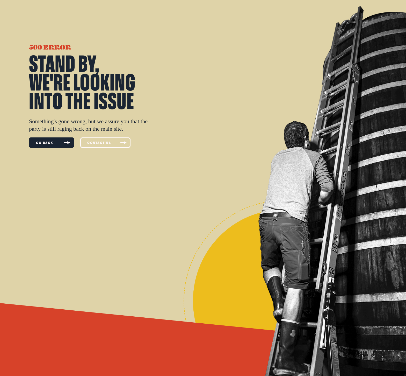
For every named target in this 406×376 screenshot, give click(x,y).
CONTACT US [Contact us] (107, 143)
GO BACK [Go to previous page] (53, 143)
